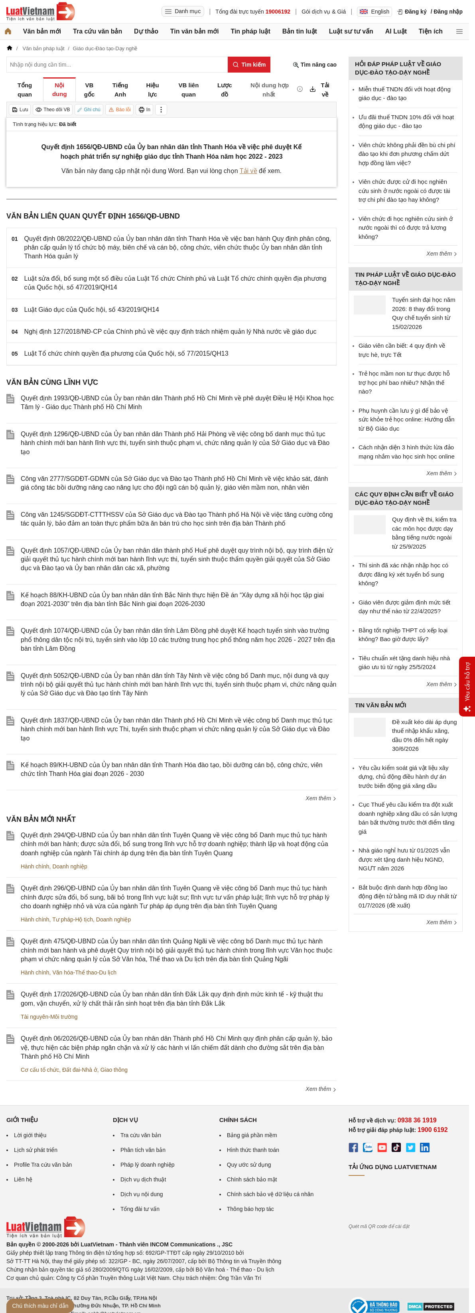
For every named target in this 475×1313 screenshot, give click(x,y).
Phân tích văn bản (143, 1150)
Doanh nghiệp (69, 866)
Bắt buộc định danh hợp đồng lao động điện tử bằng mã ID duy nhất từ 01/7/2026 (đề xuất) (408, 896)
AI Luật (396, 31)
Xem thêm (321, 798)
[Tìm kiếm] (249, 65)
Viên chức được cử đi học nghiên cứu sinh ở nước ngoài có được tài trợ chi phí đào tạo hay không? (404, 190)
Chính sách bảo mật (252, 1179)
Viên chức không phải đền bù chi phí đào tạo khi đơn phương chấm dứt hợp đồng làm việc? (407, 154)
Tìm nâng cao (315, 64)
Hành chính (35, 866)
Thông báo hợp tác (250, 1209)
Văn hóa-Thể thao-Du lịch (84, 972)
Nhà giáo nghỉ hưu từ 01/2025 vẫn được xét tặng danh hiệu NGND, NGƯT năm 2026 (404, 859)
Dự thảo (146, 31)
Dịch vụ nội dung (141, 1194)
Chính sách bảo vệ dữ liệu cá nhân (270, 1194)
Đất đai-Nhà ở (79, 1070)
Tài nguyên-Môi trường (49, 1017)
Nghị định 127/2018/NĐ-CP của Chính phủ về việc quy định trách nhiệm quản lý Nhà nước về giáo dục (170, 331)
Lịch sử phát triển (35, 1150)
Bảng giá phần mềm (252, 1135)
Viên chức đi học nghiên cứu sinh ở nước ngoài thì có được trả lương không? (406, 227)
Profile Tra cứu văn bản (43, 1164)
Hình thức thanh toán (253, 1150)
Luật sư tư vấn (351, 31)
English (374, 11)
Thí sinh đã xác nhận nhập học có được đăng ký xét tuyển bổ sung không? (403, 574)
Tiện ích (431, 31)
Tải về (248, 170)
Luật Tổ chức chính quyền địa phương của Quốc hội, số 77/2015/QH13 (126, 353)
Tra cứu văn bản (97, 31)
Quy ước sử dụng (249, 1164)
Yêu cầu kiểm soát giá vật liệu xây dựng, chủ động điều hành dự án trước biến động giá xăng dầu (403, 776)
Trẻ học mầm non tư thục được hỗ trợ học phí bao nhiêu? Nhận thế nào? (404, 382)
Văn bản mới (42, 31)
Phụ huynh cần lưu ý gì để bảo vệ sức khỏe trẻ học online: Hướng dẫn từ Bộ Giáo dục (407, 419)
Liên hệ (23, 1179)
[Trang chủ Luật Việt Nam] (40, 11)
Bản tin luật (299, 31)
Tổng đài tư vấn (140, 1209)
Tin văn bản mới (194, 31)
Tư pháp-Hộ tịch (72, 919)
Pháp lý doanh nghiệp (147, 1164)
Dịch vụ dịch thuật (143, 1179)
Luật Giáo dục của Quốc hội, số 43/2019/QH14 (91, 309)
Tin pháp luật (250, 31)
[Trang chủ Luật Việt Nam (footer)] (45, 1236)
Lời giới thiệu (30, 1135)
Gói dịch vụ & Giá (324, 11)
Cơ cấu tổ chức (40, 1070)
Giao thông (114, 1070)
